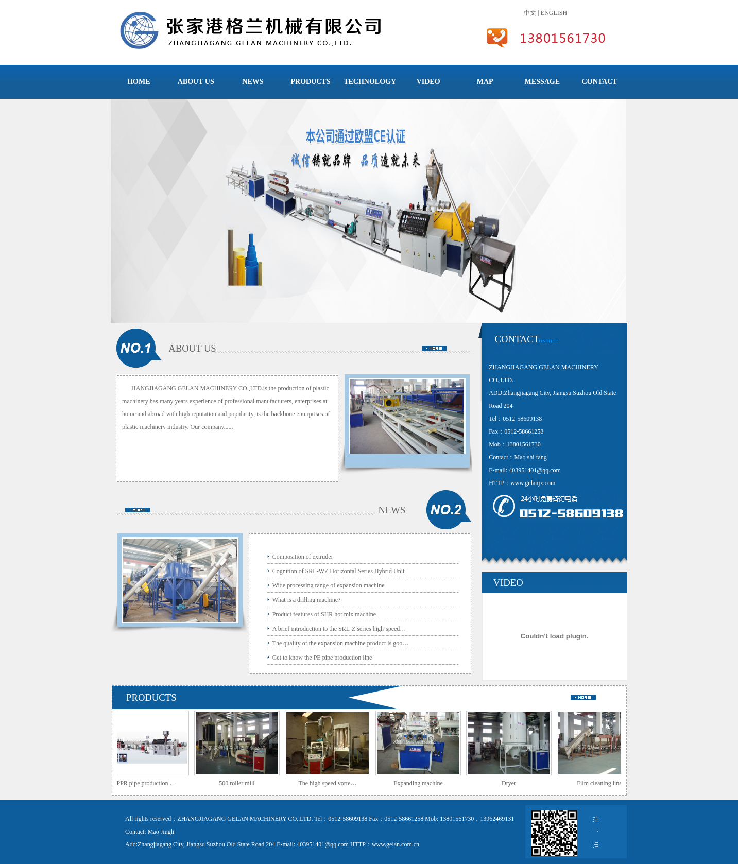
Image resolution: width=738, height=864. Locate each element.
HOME (138, 81)
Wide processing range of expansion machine (328, 585)
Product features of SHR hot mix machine (324, 614)
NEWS (252, 81)
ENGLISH (554, 12)
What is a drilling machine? (306, 599)
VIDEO (428, 81)
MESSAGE (542, 81)
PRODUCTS (310, 81)
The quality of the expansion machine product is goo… (340, 643)
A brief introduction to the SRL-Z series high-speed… (339, 628)
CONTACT (599, 81)
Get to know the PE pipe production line (322, 657)
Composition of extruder (302, 556)
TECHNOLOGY (370, 81)
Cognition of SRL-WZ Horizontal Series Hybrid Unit (338, 571)
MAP (485, 81)
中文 (530, 12)
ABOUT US (196, 81)
